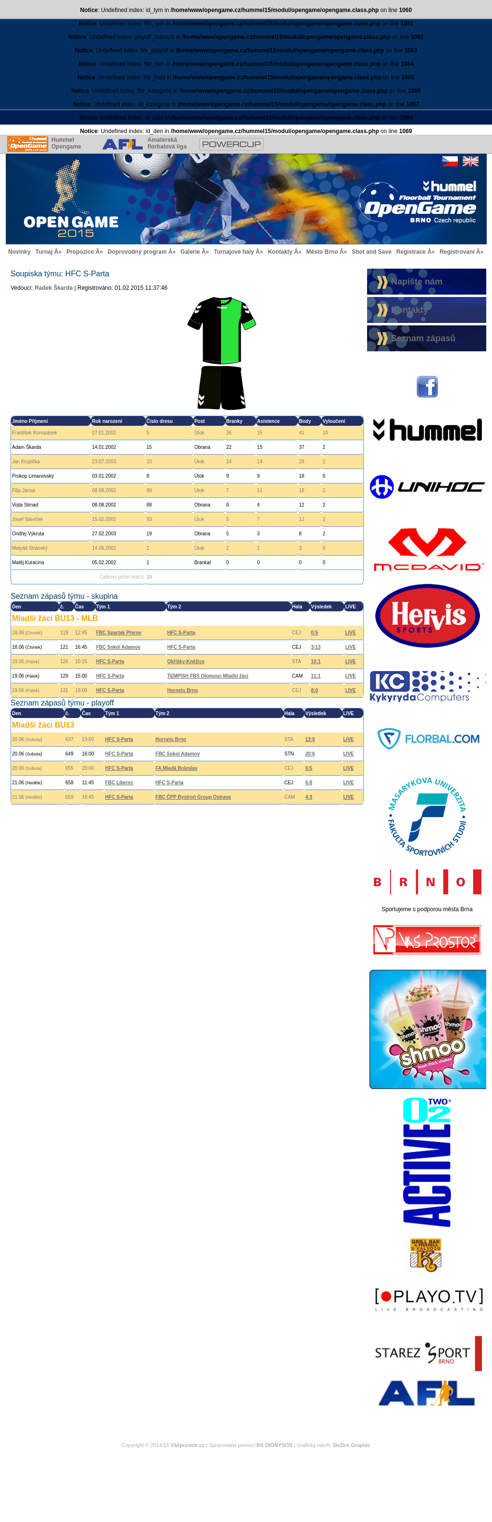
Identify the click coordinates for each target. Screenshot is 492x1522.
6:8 (308, 782)
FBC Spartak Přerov (118, 632)
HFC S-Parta (181, 632)
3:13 (315, 647)
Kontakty (280, 251)
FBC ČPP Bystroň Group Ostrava (193, 797)
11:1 (315, 676)
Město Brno (322, 251)
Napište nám (417, 281)
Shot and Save (372, 251)
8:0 (314, 690)
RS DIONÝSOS (275, 1445)
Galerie (190, 251)
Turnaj (44, 251)
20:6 (310, 753)
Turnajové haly (234, 251)
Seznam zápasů (423, 338)
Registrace (411, 251)
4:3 (308, 797)
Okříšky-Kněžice (186, 661)
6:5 (308, 768)
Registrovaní (457, 251)
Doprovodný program (137, 251)
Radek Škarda (54, 288)
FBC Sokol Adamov (118, 647)
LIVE (350, 632)
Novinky (19, 251)
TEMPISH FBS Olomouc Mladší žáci (207, 676)
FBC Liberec (119, 782)
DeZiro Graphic (351, 1445)
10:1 (315, 661)
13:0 (310, 739)
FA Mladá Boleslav (176, 768)
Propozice (80, 251)
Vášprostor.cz (188, 1445)
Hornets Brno (182, 690)
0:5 (314, 632)
